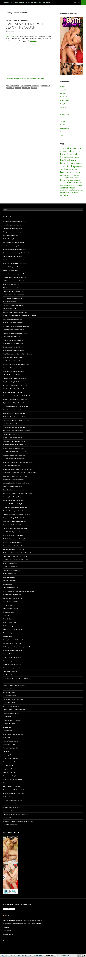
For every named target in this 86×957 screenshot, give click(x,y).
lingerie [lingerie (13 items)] (63, 180)
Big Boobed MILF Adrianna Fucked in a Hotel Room (18, 469)
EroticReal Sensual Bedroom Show (13, 319)
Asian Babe (63, 90)
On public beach (8, 765)
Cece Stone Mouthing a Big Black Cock (14, 389)
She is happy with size (9, 762)
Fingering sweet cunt (9, 772)
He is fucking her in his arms (11, 713)
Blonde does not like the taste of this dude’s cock (18, 821)
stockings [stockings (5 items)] (62, 192)
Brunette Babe (64, 100)
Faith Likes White (8, 605)
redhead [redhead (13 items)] (63, 185)
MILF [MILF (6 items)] (68, 180)
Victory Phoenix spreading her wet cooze (15, 274)
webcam (34, 87)
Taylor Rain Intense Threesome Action (14, 521)
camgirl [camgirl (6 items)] (78, 163)
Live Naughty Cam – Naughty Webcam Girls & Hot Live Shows (27, 2)
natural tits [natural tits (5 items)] (73, 180)
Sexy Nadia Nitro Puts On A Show (13, 424)
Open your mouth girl (9, 776)
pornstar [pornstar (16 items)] (69, 182)
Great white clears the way (11, 682)
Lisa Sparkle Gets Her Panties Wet (13, 458)
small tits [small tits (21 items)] (67, 187)
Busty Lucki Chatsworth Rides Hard (13, 734)
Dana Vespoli (10, 36)
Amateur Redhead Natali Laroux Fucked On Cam (17, 396)
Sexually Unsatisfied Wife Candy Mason (15, 385)
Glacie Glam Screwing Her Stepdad (13, 490)
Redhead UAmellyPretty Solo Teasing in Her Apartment (19, 315)
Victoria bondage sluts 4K (11, 308)
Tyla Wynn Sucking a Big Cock (12, 643)
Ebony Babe (63, 104)
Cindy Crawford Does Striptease (12, 758)
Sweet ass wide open (9, 675)
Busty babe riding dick (9, 573)
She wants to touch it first (11, 706)
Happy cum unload (8, 769)
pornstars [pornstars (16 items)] (77, 182)
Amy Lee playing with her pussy (12, 298)
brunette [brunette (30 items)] (65, 163)
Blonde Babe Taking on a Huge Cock (14, 479)
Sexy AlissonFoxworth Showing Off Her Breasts (17, 354)
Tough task (6, 737)
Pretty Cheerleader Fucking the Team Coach (16, 410)
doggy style (45, 85)
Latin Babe (15, 20)
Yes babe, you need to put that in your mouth (16, 647)
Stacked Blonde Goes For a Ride (12, 525)
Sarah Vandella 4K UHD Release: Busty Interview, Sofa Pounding (22, 920)
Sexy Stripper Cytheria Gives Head (13, 793)
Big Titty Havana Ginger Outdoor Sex (14, 403)
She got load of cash (9, 692)
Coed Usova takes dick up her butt (13, 260)
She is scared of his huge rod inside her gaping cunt (18, 591)
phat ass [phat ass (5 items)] (62, 182)
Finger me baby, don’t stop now (12, 633)
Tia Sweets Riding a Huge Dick (12, 668)
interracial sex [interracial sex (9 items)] (71, 178)
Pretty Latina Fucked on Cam (11, 434)
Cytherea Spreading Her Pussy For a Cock (15, 406)
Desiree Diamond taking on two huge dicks (16, 294)
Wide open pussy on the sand (12, 664)
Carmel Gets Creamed (9, 723)
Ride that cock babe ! (9, 580)
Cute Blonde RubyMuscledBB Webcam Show (16, 514)
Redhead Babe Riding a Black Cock (13, 448)
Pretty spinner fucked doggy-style (13, 242)
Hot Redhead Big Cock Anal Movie (13, 699)
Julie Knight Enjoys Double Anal (12, 755)
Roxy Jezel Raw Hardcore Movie (12, 650)
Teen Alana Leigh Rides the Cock (13, 343)
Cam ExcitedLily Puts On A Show (13, 347)
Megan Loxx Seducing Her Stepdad (13, 329)
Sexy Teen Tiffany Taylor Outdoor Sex (14, 382)
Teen (61, 135)
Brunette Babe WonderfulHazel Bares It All (16, 364)
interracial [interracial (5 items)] (63, 177)
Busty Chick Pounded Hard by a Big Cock (15, 539)
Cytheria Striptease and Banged (12, 800)
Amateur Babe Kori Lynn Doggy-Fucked (15, 427)
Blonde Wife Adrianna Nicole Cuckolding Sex (16, 430)
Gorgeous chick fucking (10, 804)
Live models (9, 916)
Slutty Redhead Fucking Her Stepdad (14, 413)
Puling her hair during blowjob (12, 594)
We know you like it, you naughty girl (14, 685)
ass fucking (33, 41)
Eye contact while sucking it (11, 570)
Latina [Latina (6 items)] (78, 177)
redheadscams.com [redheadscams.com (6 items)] (73, 185)
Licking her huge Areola (10, 824)
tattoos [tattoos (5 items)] (67, 192)
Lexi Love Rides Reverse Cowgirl (12, 598)
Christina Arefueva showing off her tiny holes (16, 253)
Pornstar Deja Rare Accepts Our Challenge (16, 678)
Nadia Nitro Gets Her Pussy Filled (13, 392)
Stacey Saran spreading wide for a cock (14, 221)
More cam (77, 2)
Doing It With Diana (9, 577)
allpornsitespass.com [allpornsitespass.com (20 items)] (70, 148)
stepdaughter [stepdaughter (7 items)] (64, 190)
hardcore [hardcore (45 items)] (66, 172)
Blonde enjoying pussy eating (12, 807)
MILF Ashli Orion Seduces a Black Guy (14, 451)
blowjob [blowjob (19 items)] (72, 160)
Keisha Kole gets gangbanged (12, 225)
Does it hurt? (7, 818)
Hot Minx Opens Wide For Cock (12, 361)
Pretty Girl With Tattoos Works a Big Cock (15, 528)
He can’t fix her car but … (10, 741)
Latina (18, 87)
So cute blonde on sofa (10, 566)
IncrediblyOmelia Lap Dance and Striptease (16, 483)
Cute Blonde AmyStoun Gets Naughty (14, 378)
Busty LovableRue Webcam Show (13, 368)
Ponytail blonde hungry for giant (12, 779)
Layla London (7, 930)
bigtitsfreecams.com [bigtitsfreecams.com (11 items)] (71, 157)
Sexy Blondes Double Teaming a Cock (14, 455)
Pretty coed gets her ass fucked (12, 256)
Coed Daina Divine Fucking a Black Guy (14, 441)
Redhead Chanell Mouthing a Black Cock (15, 399)
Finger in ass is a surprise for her (12, 629)
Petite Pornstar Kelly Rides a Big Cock (14, 790)
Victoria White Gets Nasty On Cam (13, 350)
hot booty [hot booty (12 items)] (68, 175)
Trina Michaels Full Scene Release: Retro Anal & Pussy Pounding (22, 923)
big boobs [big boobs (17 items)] (64, 154)
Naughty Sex (23, 20)
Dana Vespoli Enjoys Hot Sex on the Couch (26, 25)
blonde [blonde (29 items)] (64, 159)
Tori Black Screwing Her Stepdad (13, 511)
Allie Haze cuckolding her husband (13, 305)
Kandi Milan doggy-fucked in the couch (14, 263)
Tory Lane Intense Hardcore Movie (13, 371)
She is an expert (8, 688)
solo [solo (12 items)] (74, 188)
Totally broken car (8, 619)
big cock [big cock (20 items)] (73, 154)
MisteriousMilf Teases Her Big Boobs (14, 504)
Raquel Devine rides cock (10, 235)
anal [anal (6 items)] (68, 151)
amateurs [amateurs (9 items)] (63, 151)
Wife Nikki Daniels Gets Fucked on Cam (15, 444)
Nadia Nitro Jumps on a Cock (11, 465)
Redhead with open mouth (11, 626)
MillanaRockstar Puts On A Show (13, 375)
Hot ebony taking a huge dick (11, 246)
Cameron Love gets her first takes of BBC (15, 277)
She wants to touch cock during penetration (16, 811)
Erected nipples (7, 730)
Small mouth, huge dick (10, 797)
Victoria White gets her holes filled (13, 267)
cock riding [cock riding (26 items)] (69, 166)
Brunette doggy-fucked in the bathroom (15, 312)
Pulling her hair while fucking (11, 720)
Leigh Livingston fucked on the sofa (13, 281)
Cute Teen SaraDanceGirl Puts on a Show (15, 476)
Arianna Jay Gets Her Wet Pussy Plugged (15, 556)
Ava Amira (6, 927)
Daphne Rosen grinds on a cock (12, 239)
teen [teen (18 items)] (76, 192)
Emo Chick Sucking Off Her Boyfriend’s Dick (16, 420)
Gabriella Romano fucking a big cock (13, 291)
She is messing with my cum (11, 661)
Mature (62, 121)
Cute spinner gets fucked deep (12, 228)
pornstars (26, 87)
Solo (61, 132)
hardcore (10, 87)
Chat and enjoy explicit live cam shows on (25, 78)
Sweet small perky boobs (10, 748)
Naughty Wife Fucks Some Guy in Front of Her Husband (19, 472)
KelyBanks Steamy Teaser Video (12, 486)
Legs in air (6, 751)
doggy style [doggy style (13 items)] (68, 169)
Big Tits (62, 93)
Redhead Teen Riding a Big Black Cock (14, 437)
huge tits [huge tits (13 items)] (75, 175)
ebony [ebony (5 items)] (75, 169)
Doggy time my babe (9, 612)
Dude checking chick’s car (10, 587)
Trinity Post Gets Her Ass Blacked (13, 357)
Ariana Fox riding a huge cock (11, 270)
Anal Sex (9, 20)
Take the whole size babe (10, 608)
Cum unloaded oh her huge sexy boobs (14, 709)
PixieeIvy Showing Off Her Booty (13, 340)
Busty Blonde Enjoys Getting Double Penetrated (17, 553)
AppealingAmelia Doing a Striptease (14, 497)
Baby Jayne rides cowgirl (10, 288)
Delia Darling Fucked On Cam (11, 336)
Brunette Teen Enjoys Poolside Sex (13, 322)
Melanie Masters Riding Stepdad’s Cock (15, 333)
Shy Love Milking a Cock (10, 563)
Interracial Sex (64, 114)
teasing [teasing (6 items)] (72, 192)
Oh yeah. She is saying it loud (11, 654)
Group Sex (63, 107)
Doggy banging (7, 584)
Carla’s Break (7, 727)
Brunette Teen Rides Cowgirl (12, 542)
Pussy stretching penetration (12, 657)
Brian (19, 31)
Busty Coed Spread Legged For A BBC (14, 417)
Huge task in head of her (10, 671)
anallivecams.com (13, 85)
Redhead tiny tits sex (9, 622)
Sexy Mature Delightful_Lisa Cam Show (14, 518)
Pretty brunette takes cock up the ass (14, 232)
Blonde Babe (64, 97)
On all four (6, 615)
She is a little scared (9, 702)
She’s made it (7, 716)
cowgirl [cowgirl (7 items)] (77, 166)
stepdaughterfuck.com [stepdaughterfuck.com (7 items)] (76, 190)
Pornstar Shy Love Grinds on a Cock (13, 546)
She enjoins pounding (9, 695)
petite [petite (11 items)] (78, 180)
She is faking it (7, 783)
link (84, 927)
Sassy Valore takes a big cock (11, 284)
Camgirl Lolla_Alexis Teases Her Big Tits (15, 507)
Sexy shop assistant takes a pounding (14, 249)
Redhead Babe (64, 128)
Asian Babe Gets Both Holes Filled (13, 535)
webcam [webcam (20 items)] (64, 195)
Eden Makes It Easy (9, 744)
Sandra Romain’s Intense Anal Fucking (14, 549)
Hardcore (63, 111)
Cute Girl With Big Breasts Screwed (14, 532)
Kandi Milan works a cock (10, 301)
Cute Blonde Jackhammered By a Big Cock (15, 814)
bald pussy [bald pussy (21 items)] (75, 151)
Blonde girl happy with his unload (13, 640)
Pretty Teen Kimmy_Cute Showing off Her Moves (18, 493)
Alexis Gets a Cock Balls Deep (12, 786)
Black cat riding (7, 636)
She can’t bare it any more (10, 601)
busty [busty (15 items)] (72, 163)
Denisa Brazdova (8, 934)
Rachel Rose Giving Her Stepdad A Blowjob (16, 326)
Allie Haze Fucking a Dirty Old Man (13, 500)
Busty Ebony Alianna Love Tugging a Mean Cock (17, 462)
